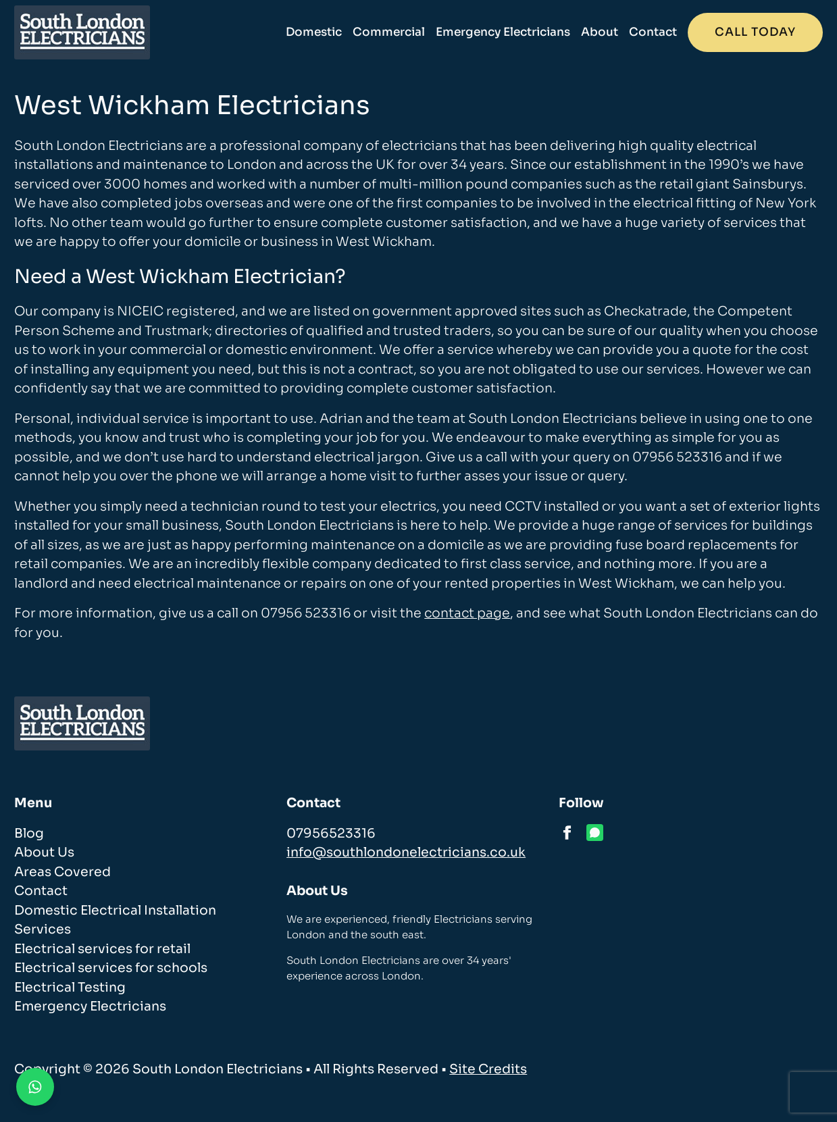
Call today (755, 32)
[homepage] (82, 32)
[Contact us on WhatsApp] (35, 1087)
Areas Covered (62, 872)
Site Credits (488, 1069)
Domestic (314, 32)
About (599, 32)
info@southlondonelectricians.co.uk (406, 852)
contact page (467, 613)
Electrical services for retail (102, 949)
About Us (44, 852)
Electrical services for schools (110, 968)
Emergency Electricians (503, 32)
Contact (653, 32)
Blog (29, 833)
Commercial (389, 32)
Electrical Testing (70, 987)
